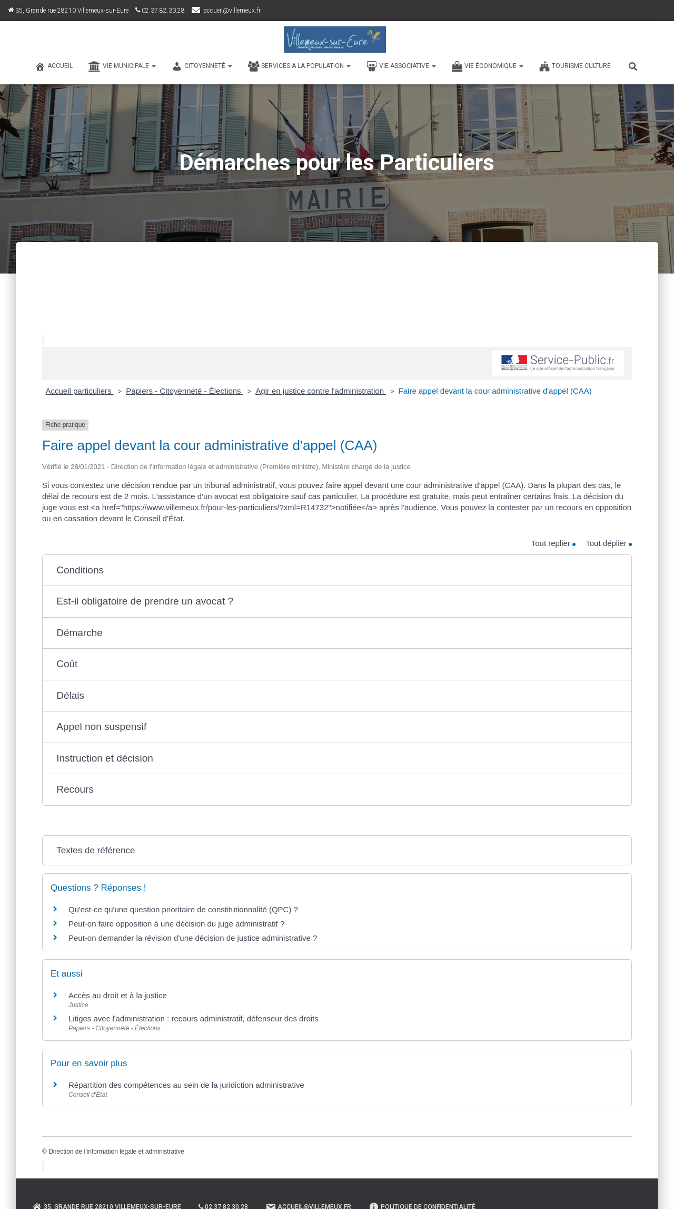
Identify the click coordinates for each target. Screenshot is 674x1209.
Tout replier (553, 543)
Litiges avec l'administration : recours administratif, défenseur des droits (193, 1018)
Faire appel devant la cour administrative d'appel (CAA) (495, 390)
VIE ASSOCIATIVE (401, 66)
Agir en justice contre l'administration (320, 390)
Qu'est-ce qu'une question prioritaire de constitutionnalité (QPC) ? (183, 909)
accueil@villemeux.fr (232, 10)
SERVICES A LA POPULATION (299, 66)
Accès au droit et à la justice (117, 995)
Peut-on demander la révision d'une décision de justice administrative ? (192, 937)
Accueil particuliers (80, 390)
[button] (337, 570)
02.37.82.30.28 (160, 10)
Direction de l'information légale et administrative (116, 1151)
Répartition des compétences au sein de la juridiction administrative (186, 1084)
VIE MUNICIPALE (122, 66)
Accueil (54, 66)
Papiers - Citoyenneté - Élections (184, 390)
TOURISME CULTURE (575, 66)
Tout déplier (609, 543)
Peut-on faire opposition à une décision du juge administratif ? (176, 923)
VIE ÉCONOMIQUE (487, 66)
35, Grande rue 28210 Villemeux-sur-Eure (68, 10)
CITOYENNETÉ (202, 66)
